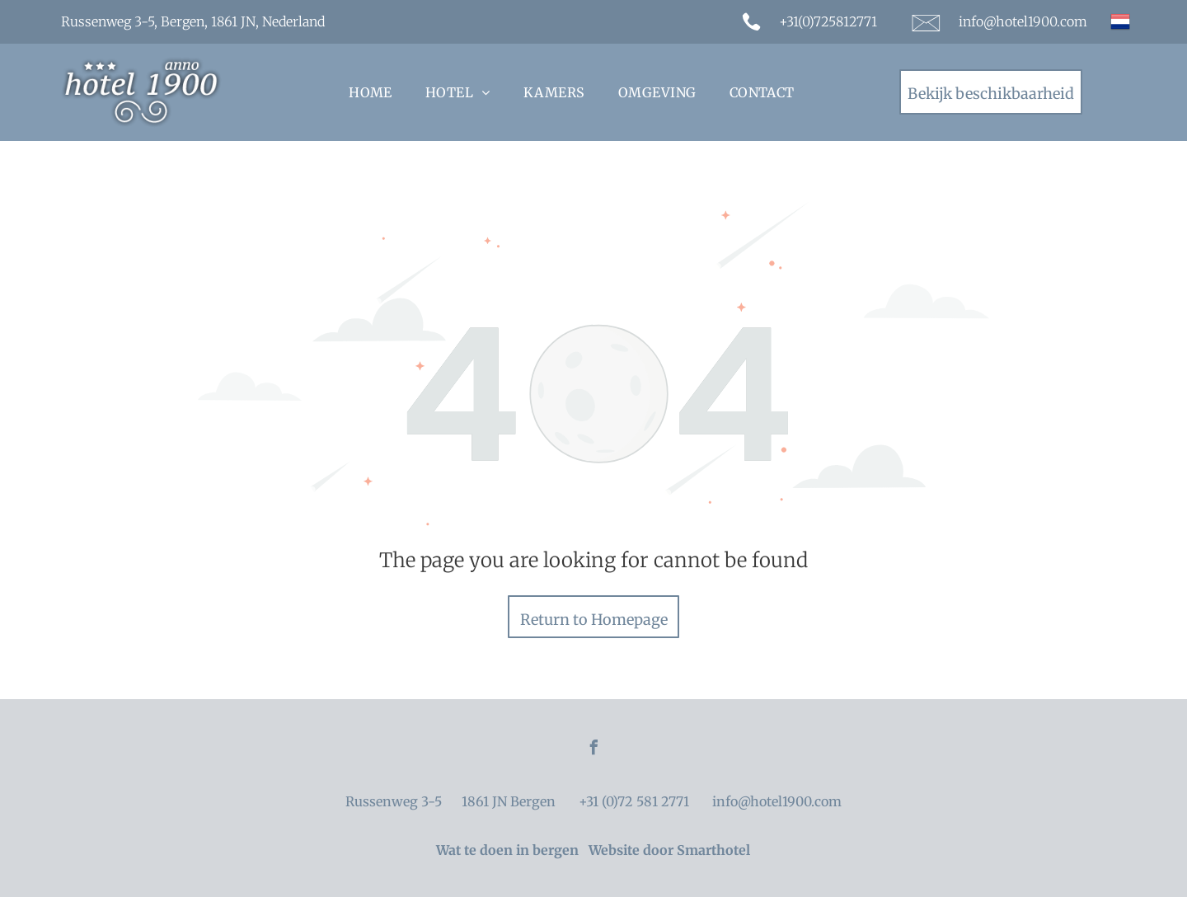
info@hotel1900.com (1023, 21)
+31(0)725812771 (828, 21)
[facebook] (593, 749)
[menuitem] (370, 92)
